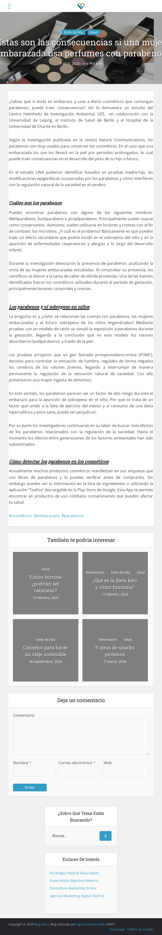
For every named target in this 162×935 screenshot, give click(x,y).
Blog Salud (41, 924)
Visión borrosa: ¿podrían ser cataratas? (45, 583)
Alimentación (95, 572)
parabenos (74, 515)
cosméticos (21, 515)
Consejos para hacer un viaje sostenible (45, 650)
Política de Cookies (140, 929)
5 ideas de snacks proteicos (115, 650)
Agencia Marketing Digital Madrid (77, 896)
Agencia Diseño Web (91, 924)
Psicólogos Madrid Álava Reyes (74, 873)
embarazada (48, 515)
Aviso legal (117, 929)
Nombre (22, 762)
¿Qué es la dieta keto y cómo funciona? (115, 583)
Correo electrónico (77, 762)
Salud (94, 32)
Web (108, 762)
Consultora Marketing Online (73, 888)
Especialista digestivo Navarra (74, 880)
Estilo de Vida (73, 32)
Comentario (24, 715)
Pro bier (96, 63)
